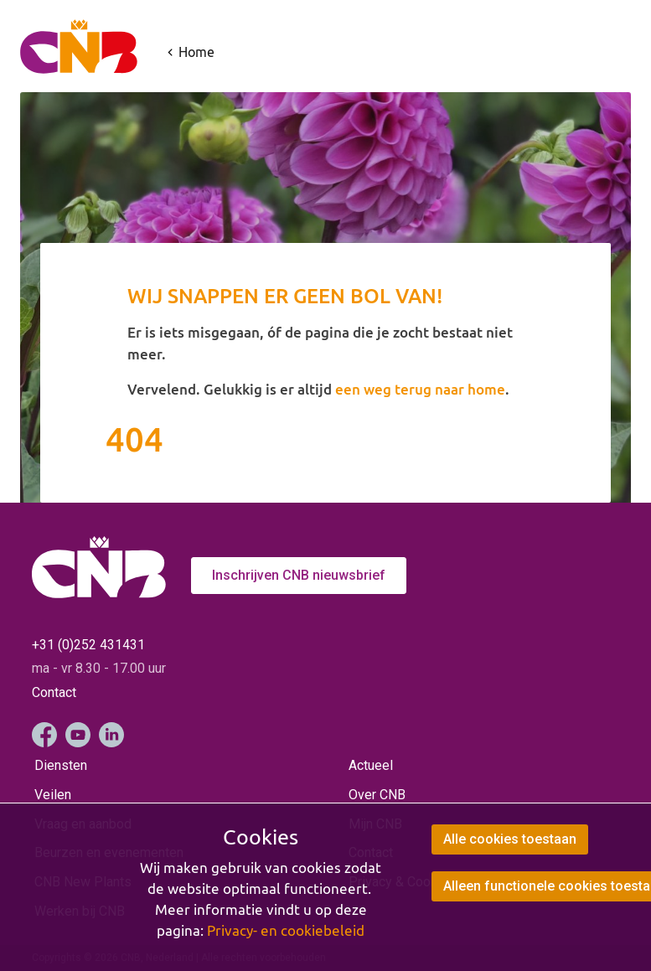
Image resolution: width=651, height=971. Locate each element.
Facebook (44, 734)
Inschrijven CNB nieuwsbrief (298, 575)
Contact (54, 692)
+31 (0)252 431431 (88, 645)
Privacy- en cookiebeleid (285, 930)
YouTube (77, 734)
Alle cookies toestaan (509, 839)
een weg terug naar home (420, 389)
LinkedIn (111, 734)
